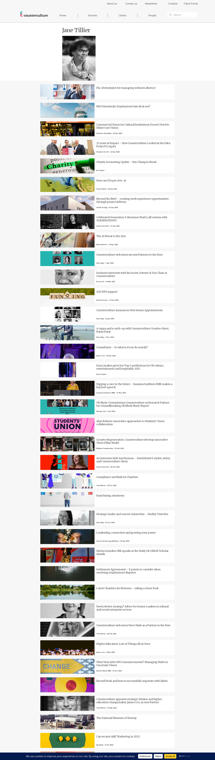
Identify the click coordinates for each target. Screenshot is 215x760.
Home (62, 15)
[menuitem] (109, 5)
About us (112, 3)
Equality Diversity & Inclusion (161, 752)
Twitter (75, 710)
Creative (173, 3)
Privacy (113, 752)
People (152, 15)
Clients (122, 15)
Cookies (134, 752)
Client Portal (191, 3)
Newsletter (151, 3)
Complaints (143, 752)
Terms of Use (123, 752)
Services (92, 15)
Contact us (131, 3)
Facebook (59, 710)
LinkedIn (92, 710)
